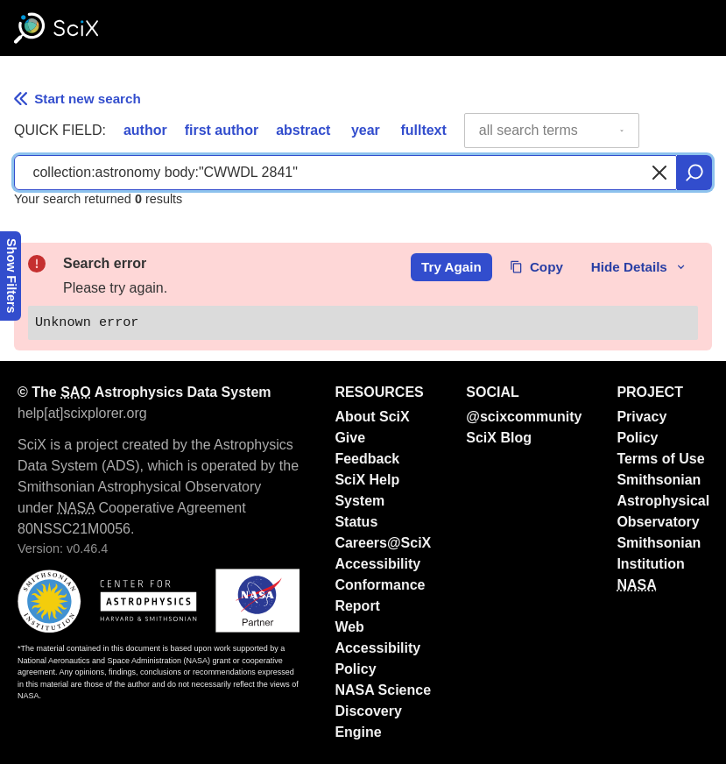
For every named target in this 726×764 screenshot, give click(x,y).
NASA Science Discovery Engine (383, 711)
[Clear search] (659, 172)
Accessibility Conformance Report (380, 584)
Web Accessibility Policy (377, 647)
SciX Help (367, 479)
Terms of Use (660, 458)
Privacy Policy (641, 427)
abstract (303, 130)
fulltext (423, 130)
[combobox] (551, 130)
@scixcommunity (524, 416)
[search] (694, 172)
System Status (359, 511)
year (365, 130)
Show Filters (11, 276)
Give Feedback (367, 448)
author (145, 130)
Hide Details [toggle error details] (639, 266)
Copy (536, 266)
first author (221, 130)
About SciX (372, 416)
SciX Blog (499, 437)
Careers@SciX (383, 542)
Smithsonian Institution (659, 553)
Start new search (77, 98)
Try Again (451, 266)
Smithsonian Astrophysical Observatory (663, 500)
